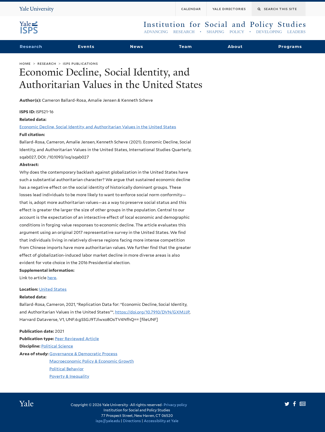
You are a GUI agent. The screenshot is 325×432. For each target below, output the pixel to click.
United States (53, 289)
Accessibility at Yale (161, 421)
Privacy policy (175, 405)
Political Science (57, 346)
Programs (290, 46)
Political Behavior (66, 369)
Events (86, 46)
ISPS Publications (80, 63)
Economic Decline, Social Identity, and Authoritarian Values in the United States (97, 126)
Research (31, 46)
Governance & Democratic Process (83, 353)
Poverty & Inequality (69, 376)
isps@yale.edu (108, 421)
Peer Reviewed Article (77, 338)
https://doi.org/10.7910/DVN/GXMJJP (152, 312)
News (136, 46)
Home (25, 63)
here (51, 277)
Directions (132, 421)
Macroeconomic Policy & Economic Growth (91, 361)
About (235, 46)
